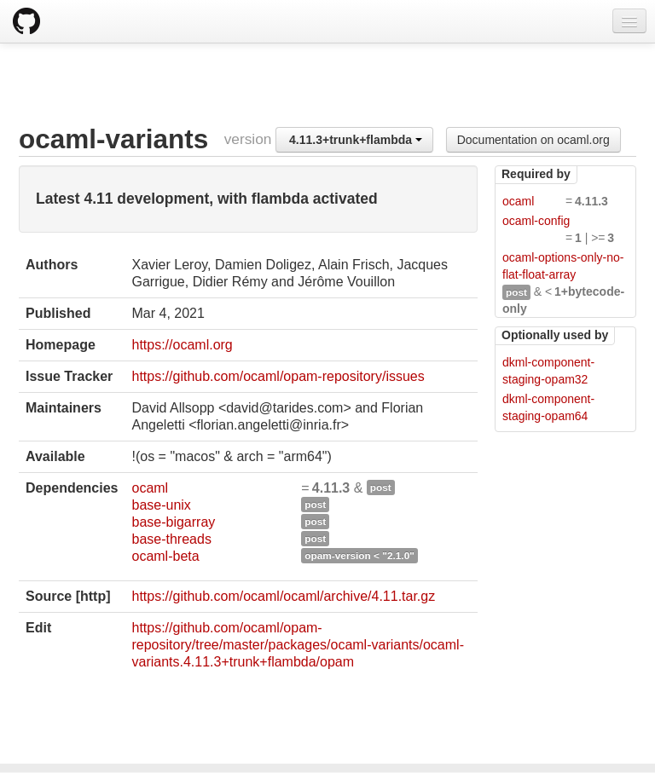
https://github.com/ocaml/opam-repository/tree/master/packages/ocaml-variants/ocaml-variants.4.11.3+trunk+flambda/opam (297, 644)
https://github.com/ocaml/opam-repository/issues (277, 376)
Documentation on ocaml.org (533, 140)
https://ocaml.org (181, 344)
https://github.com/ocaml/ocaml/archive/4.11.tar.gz (283, 596)
